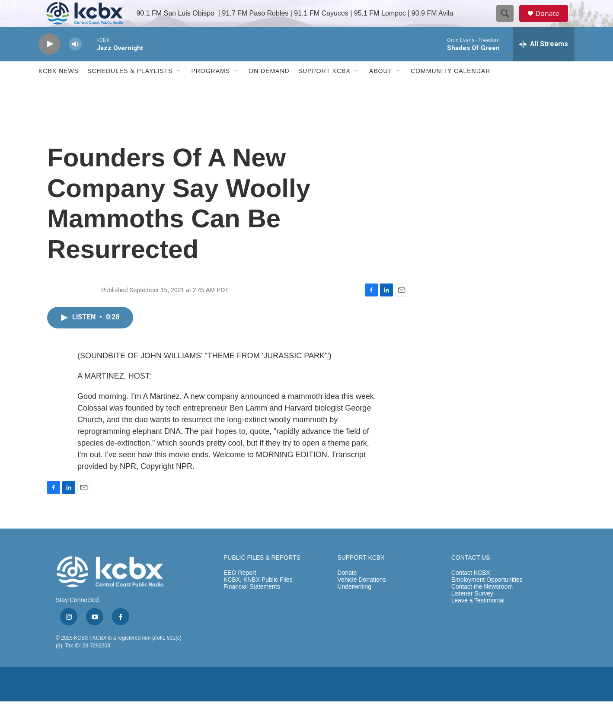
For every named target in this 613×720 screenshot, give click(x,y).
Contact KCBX (470, 592)
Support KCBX (324, 89)
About (380, 89)
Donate (552, 22)
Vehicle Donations (361, 599)
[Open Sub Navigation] (179, 89)
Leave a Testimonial (477, 619)
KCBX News (58, 89)
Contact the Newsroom (482, 605)
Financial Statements (251, 605)
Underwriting (354, 605)
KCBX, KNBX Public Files (258, 599)
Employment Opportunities (487, 599)
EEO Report (239, 592)
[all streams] (544, 62)
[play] (49, 63)
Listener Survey (472, 612)
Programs (210, 89)
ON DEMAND (269, 89)
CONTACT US (470, 576)
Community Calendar (450, 89)
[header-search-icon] (508, 23)
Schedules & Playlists (129, 89)
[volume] (75, 63)
